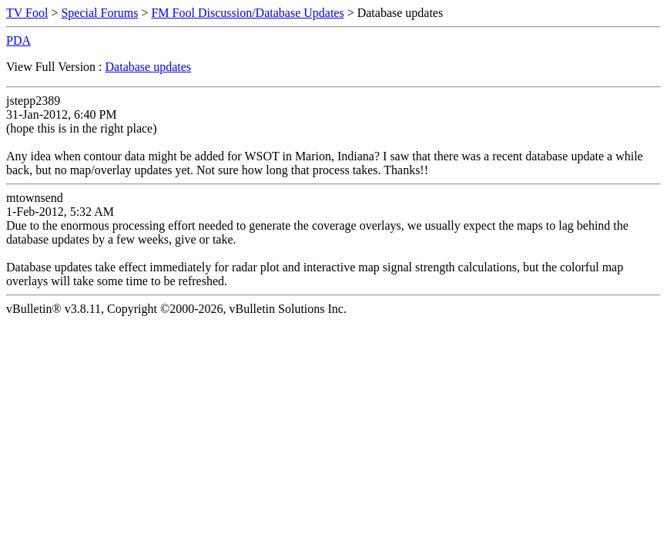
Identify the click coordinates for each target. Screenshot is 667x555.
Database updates (149, 66)
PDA (18, 40)
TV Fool (27, 12)
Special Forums (99, 12)
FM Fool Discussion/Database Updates (247, 12)
